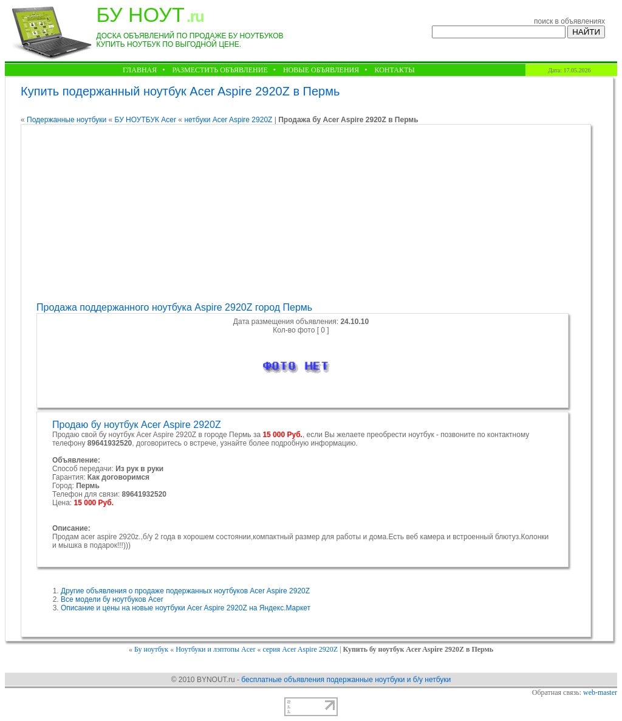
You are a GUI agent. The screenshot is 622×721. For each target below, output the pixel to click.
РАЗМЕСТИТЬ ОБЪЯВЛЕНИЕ (219, 70)
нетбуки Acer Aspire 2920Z (228, 120)
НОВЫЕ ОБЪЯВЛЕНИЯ (321, 70)
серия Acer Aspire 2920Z (300, 649)
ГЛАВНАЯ (140, 70)
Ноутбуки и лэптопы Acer (215, 649)
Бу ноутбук (151, 649)
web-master (600, 692)
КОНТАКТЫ (394, 70)
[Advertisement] (304, 213)
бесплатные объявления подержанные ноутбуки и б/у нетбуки (346, 679)
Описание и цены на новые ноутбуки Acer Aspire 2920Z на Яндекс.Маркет (185, 608)
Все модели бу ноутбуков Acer (112, 599)
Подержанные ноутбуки (66, 120)
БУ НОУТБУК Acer (145, 120)
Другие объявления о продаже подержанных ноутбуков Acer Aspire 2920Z (185, 591)
